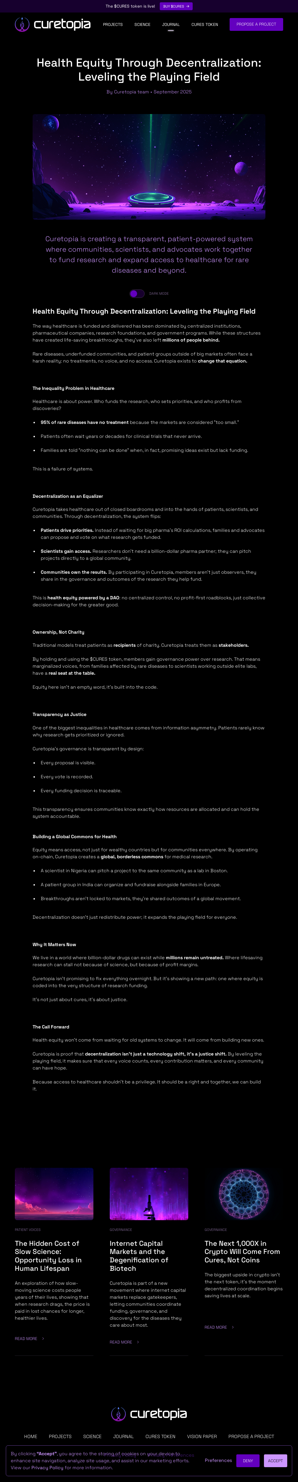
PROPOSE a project (251, 1436)
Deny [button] (248, 1460)
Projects (113, 24)
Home (30, 1436)
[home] (53, 24)
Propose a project (256, 24)
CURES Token (204, 24)
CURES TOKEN (160, 1436)
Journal (171, 24)
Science (142, 24)
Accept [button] (275, 1460)
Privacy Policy (47, 1468)
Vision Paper (202, 1436)
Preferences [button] (218, 1460)
